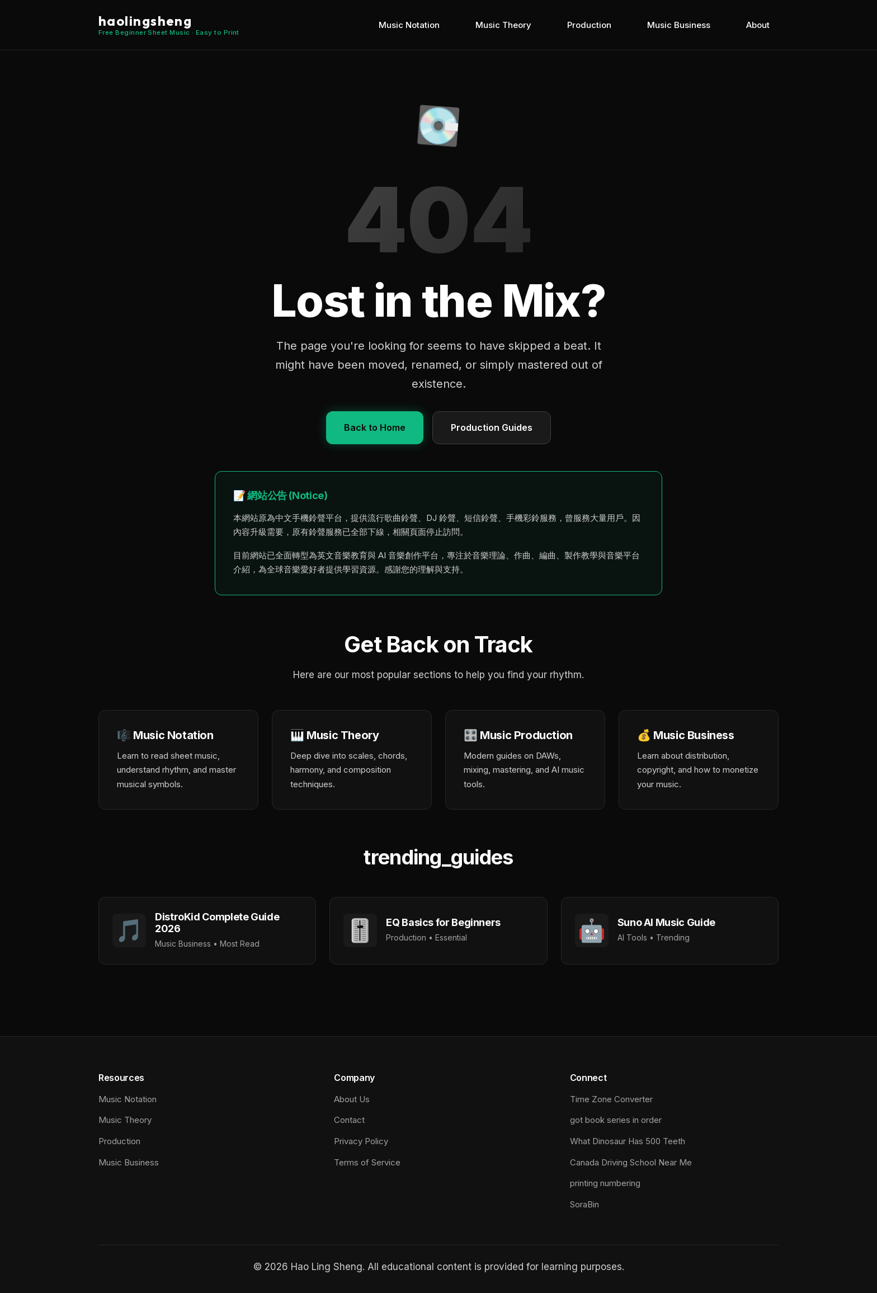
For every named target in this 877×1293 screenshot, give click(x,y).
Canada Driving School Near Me (631, 1162)
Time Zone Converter (611, 1099)
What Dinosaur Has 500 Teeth (627, 1141)
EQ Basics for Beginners (443, 922)
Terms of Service (367, 1162)
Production (589, 25)
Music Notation (409, 25)
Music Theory (503, 25)
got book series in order (616, 1120)
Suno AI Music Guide (666, 922)
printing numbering (605, 1183)
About (758, 25)
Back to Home (375, 427)
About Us (352, 1099)
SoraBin (584, 1204)
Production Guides (491, 427)
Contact (349, 1120)
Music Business (678, 25)
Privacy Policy (361, 1141)
